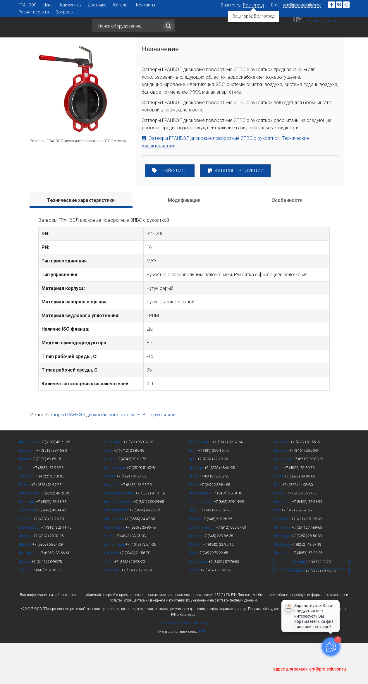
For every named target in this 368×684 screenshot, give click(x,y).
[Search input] (128, 29)
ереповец (282, 585)
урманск (112, 525)
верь (279, 508)
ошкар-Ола (28, 594)
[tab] (81, 240)
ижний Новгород (118, 542)
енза (193, 517)
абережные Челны (119, 534)
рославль (283, 594)
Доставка (97, 5)
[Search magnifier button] (168, 29)
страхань (27, 491)
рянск (24, 525)
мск (193, 491)
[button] (306, 59)
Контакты (145, 5)
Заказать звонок (328, 31)
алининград (114, 585)
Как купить (70, 5)
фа (277, 551)
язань (194, 551)
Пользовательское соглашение (184, 664)
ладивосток (29, 534)
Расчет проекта (33, 12)
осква (109, 517)
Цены (48, 5)
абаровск (282, 560)
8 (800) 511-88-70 (331, 25)
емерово (111, 594)
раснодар (112, 611)
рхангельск (29, 483)
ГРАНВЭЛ (27, 5)
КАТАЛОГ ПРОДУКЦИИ (235, 211)
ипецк (109, 500)
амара (195, 560)
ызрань (281, 491)
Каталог (121, 5)
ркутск (25, 585)
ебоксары (283, 577)
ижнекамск (114, 560)
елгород (26, 517)
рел (192, 500)
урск (108, 491)
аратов (195, 577)
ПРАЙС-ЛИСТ (169, 211)
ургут (194, 611)
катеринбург (29, 568)
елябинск (283, 568)
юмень (280, 534)
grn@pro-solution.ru (302, 5)
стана (24, 500)
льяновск (283, 542)
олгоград (27, 551)
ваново (25, 577)
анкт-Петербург (202, 568)
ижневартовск (116, 551)
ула (278, 525)
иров (108, 602)
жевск (25, 602)
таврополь (198, 602)
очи (193, 594)
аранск (195, 585)
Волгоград (253, 5)
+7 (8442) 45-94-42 (264, 25)
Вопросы (64, 12)
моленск (282, 483)
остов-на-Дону (201, 542)
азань (24, 611)
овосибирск (114, 568)
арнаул (25, 508)
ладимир (27, 542)
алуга (109, 577)
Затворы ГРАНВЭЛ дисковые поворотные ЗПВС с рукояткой (110, 455)
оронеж (25, 560)
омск (279, 517)
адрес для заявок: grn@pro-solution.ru (309, 669)
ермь (194, 525)
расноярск (113, 483)
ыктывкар (283, 500)
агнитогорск (115, 508)
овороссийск (200, 483)
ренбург (196, 508)
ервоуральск (200, 534)
